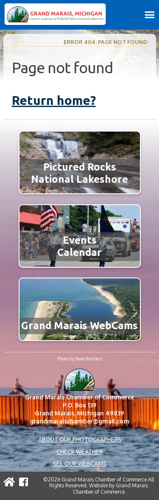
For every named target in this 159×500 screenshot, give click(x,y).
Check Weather (79, 451)
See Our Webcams (79, 463)
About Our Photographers (79, 439)
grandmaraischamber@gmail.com (79, 421)
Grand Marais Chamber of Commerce (110, 488)
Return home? (54, 100)
